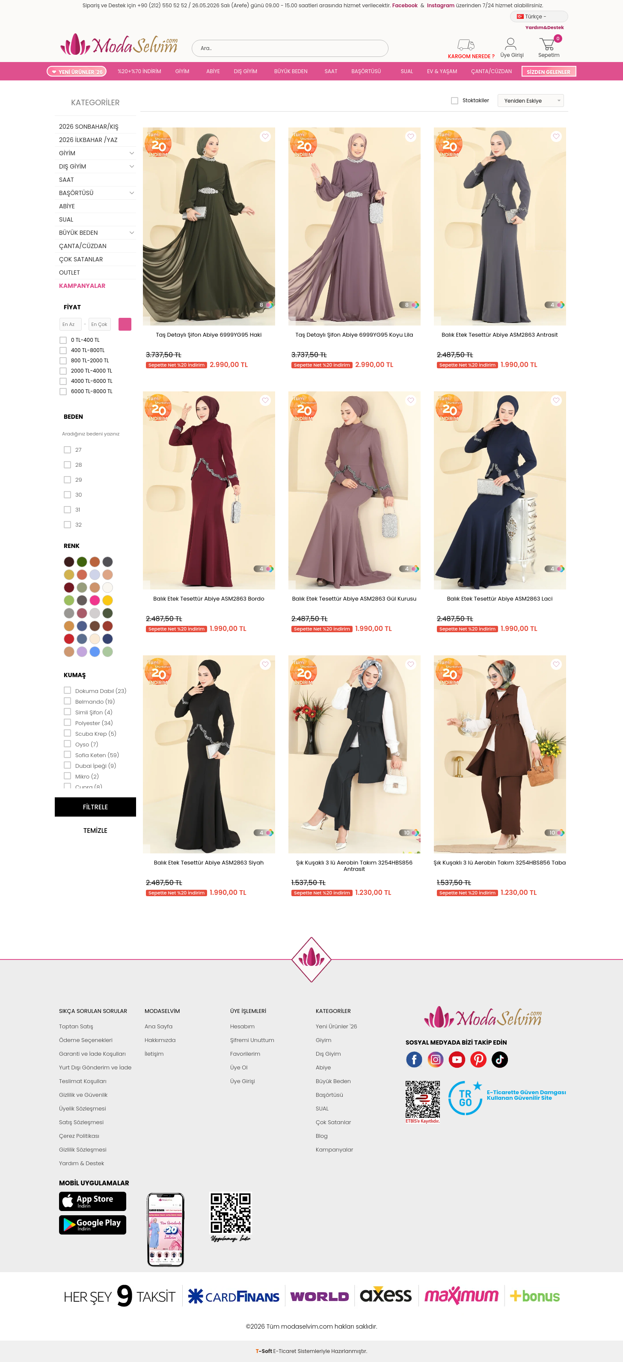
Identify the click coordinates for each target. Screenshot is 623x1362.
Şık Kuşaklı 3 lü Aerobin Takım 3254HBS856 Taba (499, 863)
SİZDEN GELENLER (548, 72)
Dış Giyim (328, 1054)
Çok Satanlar (333, 1122)
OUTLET (69, 272)
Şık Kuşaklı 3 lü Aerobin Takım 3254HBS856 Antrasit (354, 866)
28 (73, 465)
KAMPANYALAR (82, 285)
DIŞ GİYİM (245, 71)
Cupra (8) (83, 786)
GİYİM (182, 71)
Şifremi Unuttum (252, 1040)
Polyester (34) (88, 722)
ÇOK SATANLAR (81, 259)
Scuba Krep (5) (90, 733)
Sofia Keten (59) (91, 754)
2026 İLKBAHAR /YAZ (88, 140)
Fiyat (72, 307)
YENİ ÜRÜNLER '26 (81, 72)
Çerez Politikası (79, 1136)
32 (73, 525)
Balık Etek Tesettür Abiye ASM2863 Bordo (208, 599)
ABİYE (213, 71)
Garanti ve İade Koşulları (92, 1054)
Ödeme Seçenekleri (86, 1040)
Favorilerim (245, 1054)
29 (73, 480)
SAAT (331, 71)
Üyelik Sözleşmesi (82, 1108)
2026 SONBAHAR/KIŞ (89, 126)
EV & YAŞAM (442, 71)
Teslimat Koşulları (83, 1081)
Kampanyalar (334, 1150)
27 (72, 450)
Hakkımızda (160, 1040)
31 (72, 510)
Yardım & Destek (81, 1163)
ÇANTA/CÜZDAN (491, 71)
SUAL (405, 71)
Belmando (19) (89, 701)
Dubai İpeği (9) (90, 765)
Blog (322, 1136)
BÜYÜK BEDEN (291, 71)
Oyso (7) (81, 744)
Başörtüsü (329, 1095)
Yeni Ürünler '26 (336, 1026)
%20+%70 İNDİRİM (139, 71)
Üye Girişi (242, 1081)
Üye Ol (239, 1067)
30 (73, 495)
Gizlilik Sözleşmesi (83, 1150)
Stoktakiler (470, 100)
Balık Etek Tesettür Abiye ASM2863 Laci (500, 599)
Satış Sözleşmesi (81, 1122)
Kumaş (75, 675)
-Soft (264, 1322)
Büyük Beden (333, 1081)
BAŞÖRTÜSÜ (366, 71)
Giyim (324, 1040)
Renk (72, 546)
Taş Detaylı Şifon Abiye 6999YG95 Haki (209, 335)
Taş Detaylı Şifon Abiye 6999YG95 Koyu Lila (354, 335)
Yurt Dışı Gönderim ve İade (95, 1067)
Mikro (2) (81, 776)
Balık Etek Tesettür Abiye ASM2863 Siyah (209, 863)
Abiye (323, 1067)
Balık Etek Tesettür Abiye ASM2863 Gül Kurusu (354, 599)
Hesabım (242, 1026)
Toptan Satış (76, 1026)
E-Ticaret (285, 1322)
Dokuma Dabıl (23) (95, 690)
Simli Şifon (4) (88, 712)
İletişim (154, 1054)
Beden (73, 416)
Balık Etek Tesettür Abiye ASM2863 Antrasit (500, 335)
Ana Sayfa (158, 1026)
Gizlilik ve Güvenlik (83, 1095)
